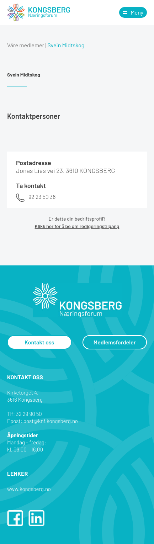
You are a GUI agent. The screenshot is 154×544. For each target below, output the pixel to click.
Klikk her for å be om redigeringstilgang (77, 226)
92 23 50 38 (42, 196)
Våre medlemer (25, 45)
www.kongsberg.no (29, 489)
